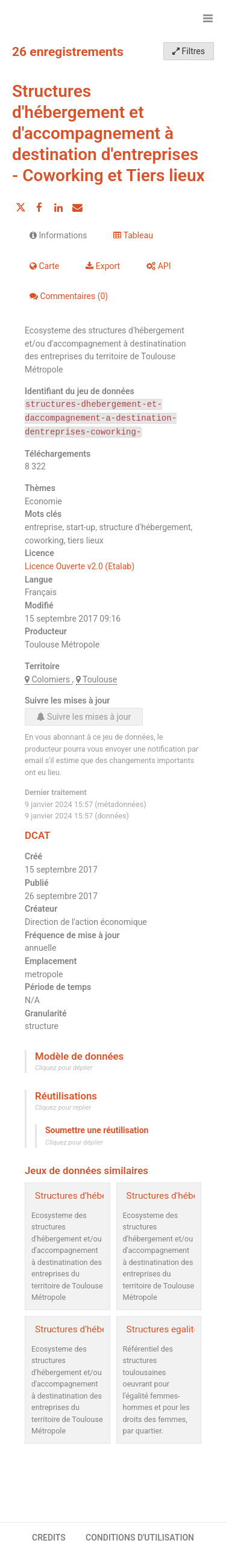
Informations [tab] (58, 235)
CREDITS (49, 1537)
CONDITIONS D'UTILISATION (140, 1537)
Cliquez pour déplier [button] (64, 1068)
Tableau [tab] (132, 235)
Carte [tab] (44, 266)
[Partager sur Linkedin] (58, 207)
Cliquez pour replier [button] (63, 1107)
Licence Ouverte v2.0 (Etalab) (79, 566)
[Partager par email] (77, 207)
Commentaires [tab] (69, 296)
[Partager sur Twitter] (20, 207)
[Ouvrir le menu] (208, 18)
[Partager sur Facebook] (39, 207)
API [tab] (158, 266)
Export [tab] (103, 266)
